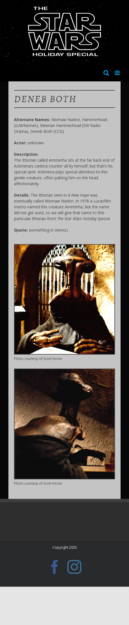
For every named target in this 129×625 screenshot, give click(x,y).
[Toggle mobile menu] (118, 73)
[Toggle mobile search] (106, 73)
